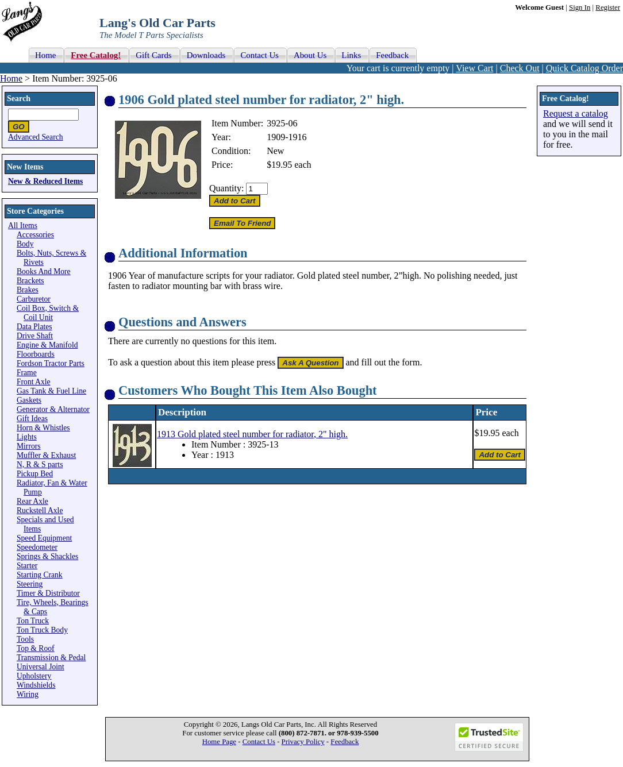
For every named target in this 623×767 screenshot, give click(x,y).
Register (607, 7)
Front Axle (34, 381)
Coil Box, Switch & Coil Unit (48, 313)
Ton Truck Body (42, 630)
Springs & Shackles (47, 556)
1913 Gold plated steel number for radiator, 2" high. (252, 434)
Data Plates (34, 326)
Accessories (35, 234)
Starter (27, 565)
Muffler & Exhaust (46, 455)
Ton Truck (33, 620)
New (275, 151)
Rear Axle (32, 501)
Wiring (28, 694)
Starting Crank (40, 575)
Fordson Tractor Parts (50, 363)
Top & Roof (36, 648)
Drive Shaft (35, 336)
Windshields (36, 685)
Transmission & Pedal (51, 657)
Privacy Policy (303, 742)
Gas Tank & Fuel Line (51, 391)
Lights (27, 437)
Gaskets (29, 400)
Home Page (219, 742)
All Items (22, 225)
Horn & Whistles (43, 427)
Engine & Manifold (47, 345)
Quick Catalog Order (584, 68)
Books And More (44, 271)
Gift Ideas (32, 418)
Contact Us (259, 742)
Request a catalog (575, 113)
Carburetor (34, 299)
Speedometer (37, 547)
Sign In (579, 7)
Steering (30, 584)
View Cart (474, 68)
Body (25, 244)
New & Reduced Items (45, 181)
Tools (25, 639)
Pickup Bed (35, 473)
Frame (27, 372)
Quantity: (226, 188)
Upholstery (34, 676)
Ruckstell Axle (40, 510)
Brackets (30, 280)
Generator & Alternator (53, 409)
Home (11, 78)
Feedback (344, 742)
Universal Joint (40, 666)
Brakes (28, 290)
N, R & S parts (40, 464)
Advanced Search (35, 137)
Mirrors (29, 446)
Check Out (520, 68)
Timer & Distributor (48, 593)
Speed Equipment (44, 538)
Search (18, 98)
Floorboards (36, 354)
